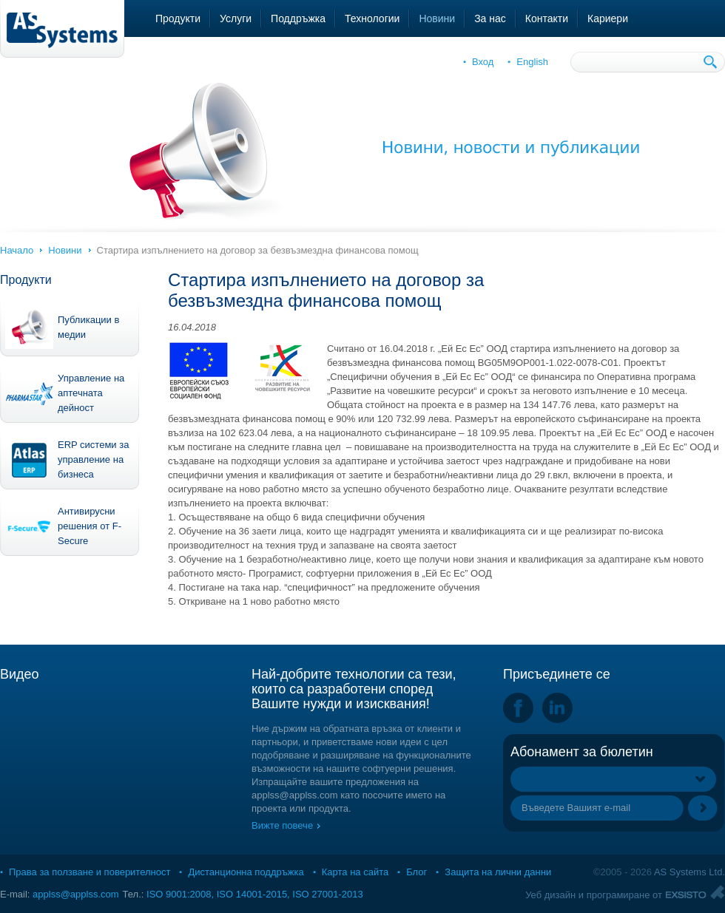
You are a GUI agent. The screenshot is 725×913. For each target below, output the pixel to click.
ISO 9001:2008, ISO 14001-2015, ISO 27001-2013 (254, 894)
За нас (490, 18)
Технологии (372, 18)
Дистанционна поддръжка (245, 872)
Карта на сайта (355, 872)
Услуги (236, 18)
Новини (437, 18)
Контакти (546, 18)
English (532, 61)
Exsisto (695, 892)
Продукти (177, 18)
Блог (416, 872)
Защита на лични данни (498, 872)
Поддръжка (298, 18)
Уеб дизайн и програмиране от (593, 894)
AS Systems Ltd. (689, 872)
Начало (16, 250)
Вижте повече (282, 825)
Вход (482, 61)
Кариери (607, 18)
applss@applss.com (76, 894)
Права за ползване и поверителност (89, 872)
